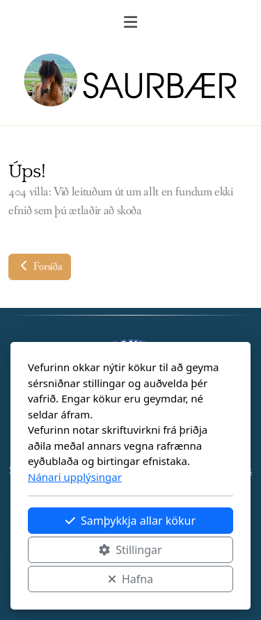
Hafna (130, 579)
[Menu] (131, 24)
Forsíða (39, 266)
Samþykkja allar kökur (130, 520)
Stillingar (130, 549)
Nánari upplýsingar (75, 477)
